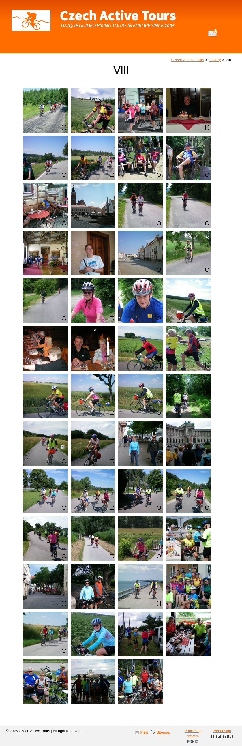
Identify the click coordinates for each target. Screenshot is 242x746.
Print (144, 732)
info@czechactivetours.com (212, 33)
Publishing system (192, 736)
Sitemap (163, 732)
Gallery (215, 60)
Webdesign (222, 733)
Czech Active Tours (187, 60)
